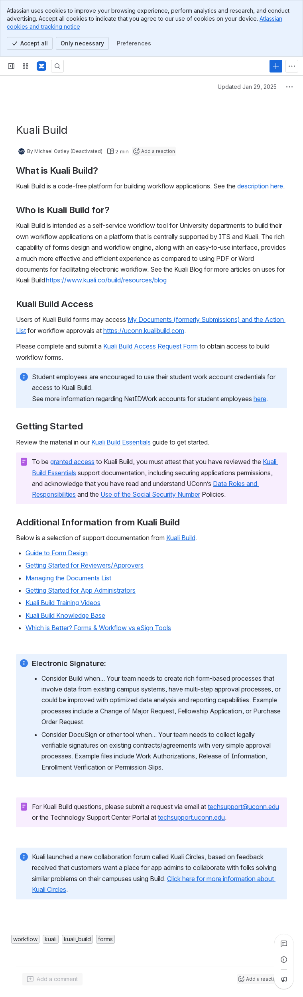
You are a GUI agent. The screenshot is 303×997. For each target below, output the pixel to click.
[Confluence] (41, 66)
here (260, 399)
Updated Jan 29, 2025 (247, 86)
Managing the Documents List (68, 578)
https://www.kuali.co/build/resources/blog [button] (106, 280)
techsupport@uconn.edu (243, 807)
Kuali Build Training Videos (63, 603)
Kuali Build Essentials (121, 442)
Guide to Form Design (57, 553)
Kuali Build (180, 538)
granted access (72, 462)
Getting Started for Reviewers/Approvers (85, 565)
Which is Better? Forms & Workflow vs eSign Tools (98, 628)
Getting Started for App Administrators (81, 590)
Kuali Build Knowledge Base (65, 615)
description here (260, 186)
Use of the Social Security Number (150, 494)
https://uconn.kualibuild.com (143, 331)
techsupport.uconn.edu (191, 817)
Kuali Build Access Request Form (150, 346)
